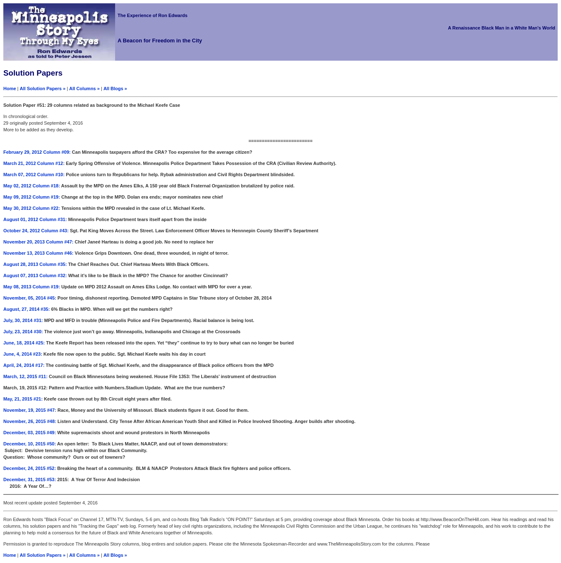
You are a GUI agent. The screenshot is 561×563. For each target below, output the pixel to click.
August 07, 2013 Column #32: (35, 275)
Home (9, 88)
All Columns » (84, 88)
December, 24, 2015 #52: (29, 468)
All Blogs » (115, 88)
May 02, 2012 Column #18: (31, 185)
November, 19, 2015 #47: (29, 410)
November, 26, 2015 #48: (29, 421)
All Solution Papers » (43, 88)
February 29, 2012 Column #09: (37, 152)
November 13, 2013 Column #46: (39, 253)
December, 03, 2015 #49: (29, 432)
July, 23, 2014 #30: (23, 331)
